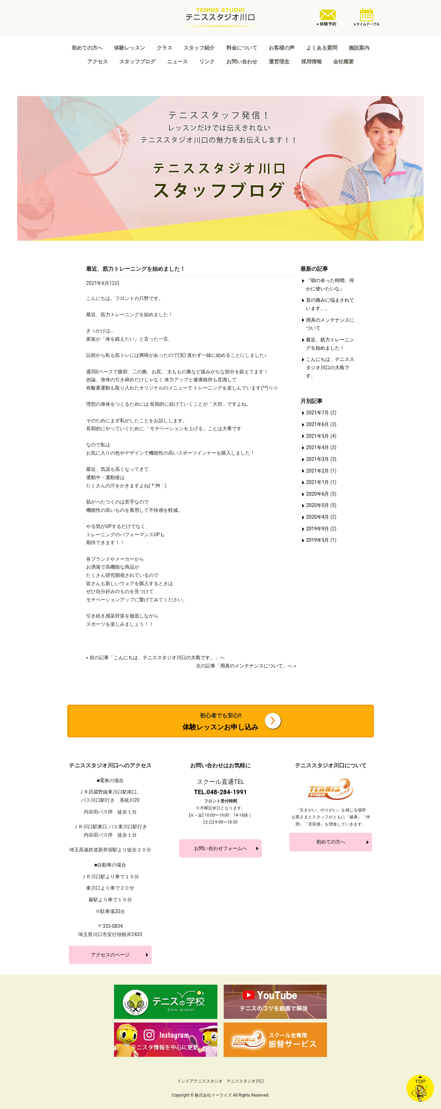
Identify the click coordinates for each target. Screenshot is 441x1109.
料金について (241, 48)
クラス (164, 48)
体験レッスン (129, 48)
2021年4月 (317, 447)
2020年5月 (317, 505)
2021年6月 (317, 424)
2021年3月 (317, 459)
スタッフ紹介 (199, 48)
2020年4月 (317, 517)
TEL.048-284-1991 (220, 792)
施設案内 (359, 48)
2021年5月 (317, 436)
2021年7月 (317, 412)
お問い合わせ (241, 62)
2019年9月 (317, 528)
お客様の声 (282, 48)
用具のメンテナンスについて (251, 665)
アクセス (97, 62)
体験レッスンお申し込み (220, 721)
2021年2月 (317, 471)
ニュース (177, 62)
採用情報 (311, 62)
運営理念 (279, 62)
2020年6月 (317, 494)
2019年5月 (317, 540)
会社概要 (343, 62)
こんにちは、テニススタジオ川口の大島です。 (164, 657)
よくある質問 (321, 48)
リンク (207, 62)
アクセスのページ (110, 954)
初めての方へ (87, 48)
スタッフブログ (137, 62)
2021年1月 (317, 482)
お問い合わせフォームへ (220, 848)
